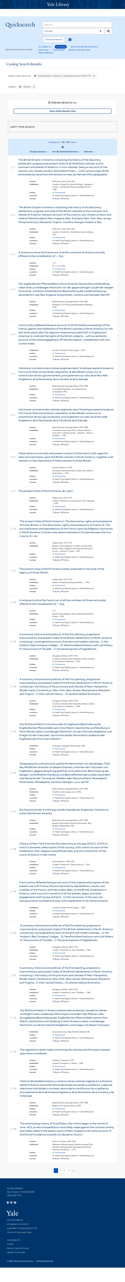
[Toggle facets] (112, 126)
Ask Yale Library (15, 1220)
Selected (88, 151)
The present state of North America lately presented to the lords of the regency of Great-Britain (61, 570)
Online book (60, 193)
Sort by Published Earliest (64, 151)
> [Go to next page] (73, 1170)
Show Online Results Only (63, 111)
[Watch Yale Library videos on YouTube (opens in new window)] (15, 1202)
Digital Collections (79, 50)
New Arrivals (46, 53)
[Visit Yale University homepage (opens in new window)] (12, 1212)
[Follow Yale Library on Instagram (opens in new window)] (11, 1202)
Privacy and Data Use (18, 1248)
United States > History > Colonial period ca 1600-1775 (62, 76)
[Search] (77, 24)
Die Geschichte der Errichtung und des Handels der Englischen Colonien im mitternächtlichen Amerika (64, 811)
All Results (45, 46)
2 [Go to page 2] (60, 1170)
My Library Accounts (18, 1224)
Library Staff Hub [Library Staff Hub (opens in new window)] (16, 1252)
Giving (10, 1244)
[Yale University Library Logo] (62, 4)
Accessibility (13, 1240)
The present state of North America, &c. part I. (46, 490)
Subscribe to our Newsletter (22, 1228)
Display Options (38, 151)
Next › (74, 142)
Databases (59, 50)
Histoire (24, 87)
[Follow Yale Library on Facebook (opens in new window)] (8, 1202)
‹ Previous (62, 142)
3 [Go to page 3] (64, 1170)
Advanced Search (54, 39)
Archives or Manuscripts (84, 46)
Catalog (60, 46)
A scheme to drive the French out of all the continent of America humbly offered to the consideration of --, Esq (61, 254)
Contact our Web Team (19, 1232)
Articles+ (44, 50)
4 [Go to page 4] (69, 1170)
